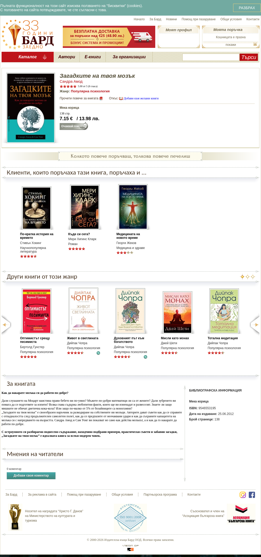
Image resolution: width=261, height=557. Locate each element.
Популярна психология (90, 91)
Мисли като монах (175, 338)
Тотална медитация (223, 338)
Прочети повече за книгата (79, 98)
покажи (231, 45)
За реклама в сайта (42, 494)
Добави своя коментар (31, 475)
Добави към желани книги (141, 98)
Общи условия (230, 19)
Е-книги (93, 57)
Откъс (113, 98)
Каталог (27, 57)
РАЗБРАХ (247, 8)
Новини (171, 19)
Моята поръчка (227, 30)
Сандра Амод (71, 81)
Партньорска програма (160, 494)
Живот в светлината (82, 338)
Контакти (252, 19)
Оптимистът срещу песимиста (35, 340)
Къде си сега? (79, 234)
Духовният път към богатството (129, 340)
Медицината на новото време (128, 236)
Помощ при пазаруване (199, 19)
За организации (129, 57)
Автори (66, 57)
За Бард (155, 19)
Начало (139, 19)
